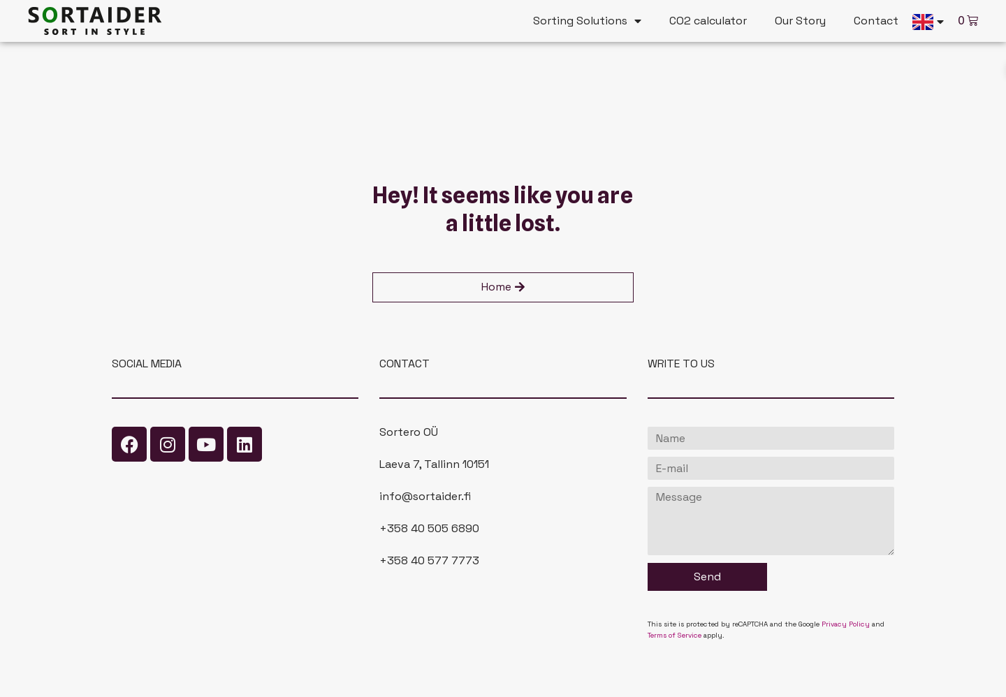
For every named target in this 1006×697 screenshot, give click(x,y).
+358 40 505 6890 (429, 528)
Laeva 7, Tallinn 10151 (434, 464)
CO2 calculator (708, 20)
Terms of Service (674, 635)
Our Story (800, 20)
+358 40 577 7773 (429, 560)
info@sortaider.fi (425, 496)
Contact (876, 20)
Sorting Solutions (587, 21)
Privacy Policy (846, 624)
